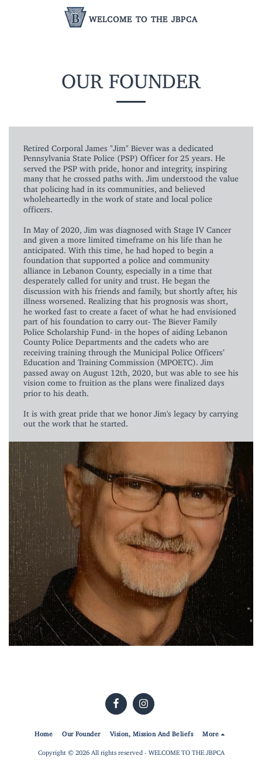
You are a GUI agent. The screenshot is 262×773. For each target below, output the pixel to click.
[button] (13, 16)
